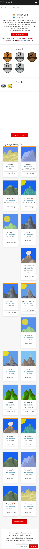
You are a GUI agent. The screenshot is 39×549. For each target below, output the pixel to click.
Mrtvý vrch (9, 504)
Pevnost (27, 403)
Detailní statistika (19, 34)
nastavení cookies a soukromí (23, 540)
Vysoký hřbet (27, 266)
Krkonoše (24, 29)
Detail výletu (11, 173)
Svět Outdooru (25, 535)
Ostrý (9, 198)
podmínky (9, 540)
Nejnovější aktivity (12, 144)
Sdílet (34, 546)
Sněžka (18, 29)
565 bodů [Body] (20, 17)
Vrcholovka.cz (5, 8)
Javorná (9, 232)
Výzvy (19, 82)
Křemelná (27, 165)
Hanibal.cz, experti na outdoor (19, 533)
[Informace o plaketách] (22, 49)
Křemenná (9, 302)
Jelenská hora (27, 302)
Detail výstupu (29, 173)
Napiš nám (22, 546)
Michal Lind (17, 8)
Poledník (27, 198)
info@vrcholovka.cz (26, 538)
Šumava (10, 165)
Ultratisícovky (13, 535)
